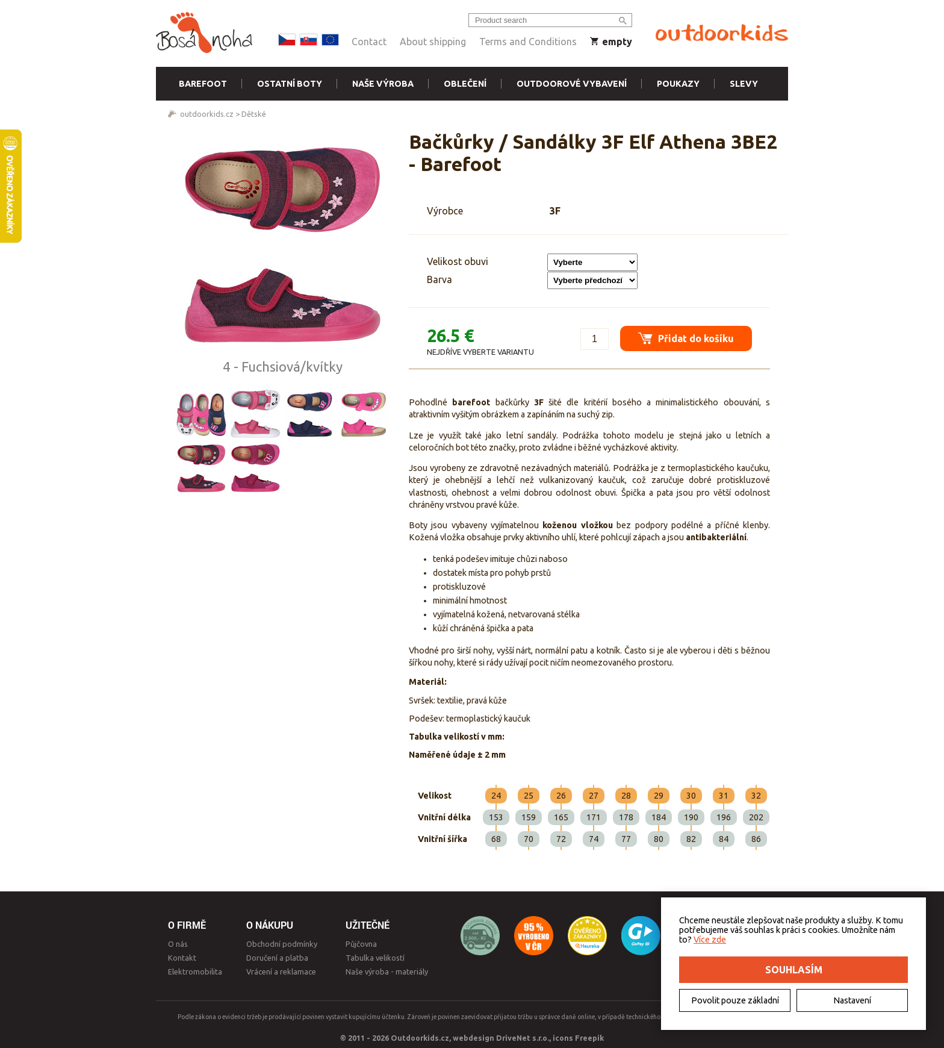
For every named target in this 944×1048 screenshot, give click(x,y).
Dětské (253, 114)
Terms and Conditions (528, 41)
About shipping (433, 41)
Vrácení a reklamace (281, 971)
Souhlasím (793, 969)
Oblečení (465, 84)
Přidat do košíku (686, 338)
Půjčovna (361, 944)
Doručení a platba (277, 957)
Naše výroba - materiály (387, 971)
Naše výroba (383, 84)
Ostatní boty (289, 84)
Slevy (744, 84)
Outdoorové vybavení (572, 84)
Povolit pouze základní (735, 1000)
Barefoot (203, 84)
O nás (178, 944)
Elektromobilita (195, 971)
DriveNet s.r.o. (522, 1038)
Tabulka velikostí (375, 957)
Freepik (589, 1038)
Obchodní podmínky (281, 944)
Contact (369, 41)
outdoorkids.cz (207, 114)
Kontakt (182, 957)
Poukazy (678, 84)
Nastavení (852, 1000)
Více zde (710, 939)
